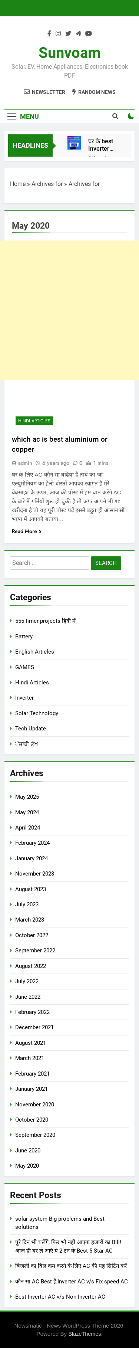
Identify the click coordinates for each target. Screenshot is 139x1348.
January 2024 (31, 858)
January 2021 (31, 1089)
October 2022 (31, 935)
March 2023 (29, 919)
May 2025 (27, 797)
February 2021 (32, 1073)
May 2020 (27, 1165)
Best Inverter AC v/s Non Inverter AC (60, 1296)
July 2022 (27, 981)
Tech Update (30, 728)
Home (18, 183)
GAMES (24, 667)
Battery (24, 636)
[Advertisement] (69, 310)
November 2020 (34, 1104)
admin (25, 463)
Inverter (24, 697)
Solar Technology (36, 713)
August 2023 (30, 889)
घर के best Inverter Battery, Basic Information (104, 145)
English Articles (34, 651)
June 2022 (27, 997)
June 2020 (27, 1150)
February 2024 (32, 843)
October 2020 (31, 1119)
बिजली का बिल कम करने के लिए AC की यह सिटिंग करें (71, 1266)
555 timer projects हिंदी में (45, 621)
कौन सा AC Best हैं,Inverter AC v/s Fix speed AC (71, 1281)
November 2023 (34, 873)
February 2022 (32, 1012)
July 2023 (27, 904)
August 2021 (30, 1043)
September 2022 (35, 950)
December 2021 (34, 1027)
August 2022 (30, 966)
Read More (27, 531)
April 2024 (27, 827)
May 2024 (27, 812)
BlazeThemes (84, 1334)
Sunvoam (70, 53)
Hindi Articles (34, 421)
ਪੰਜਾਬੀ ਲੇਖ (26, 744)
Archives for (47, 183)
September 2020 (35, 1135)
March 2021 (29, 1058)
